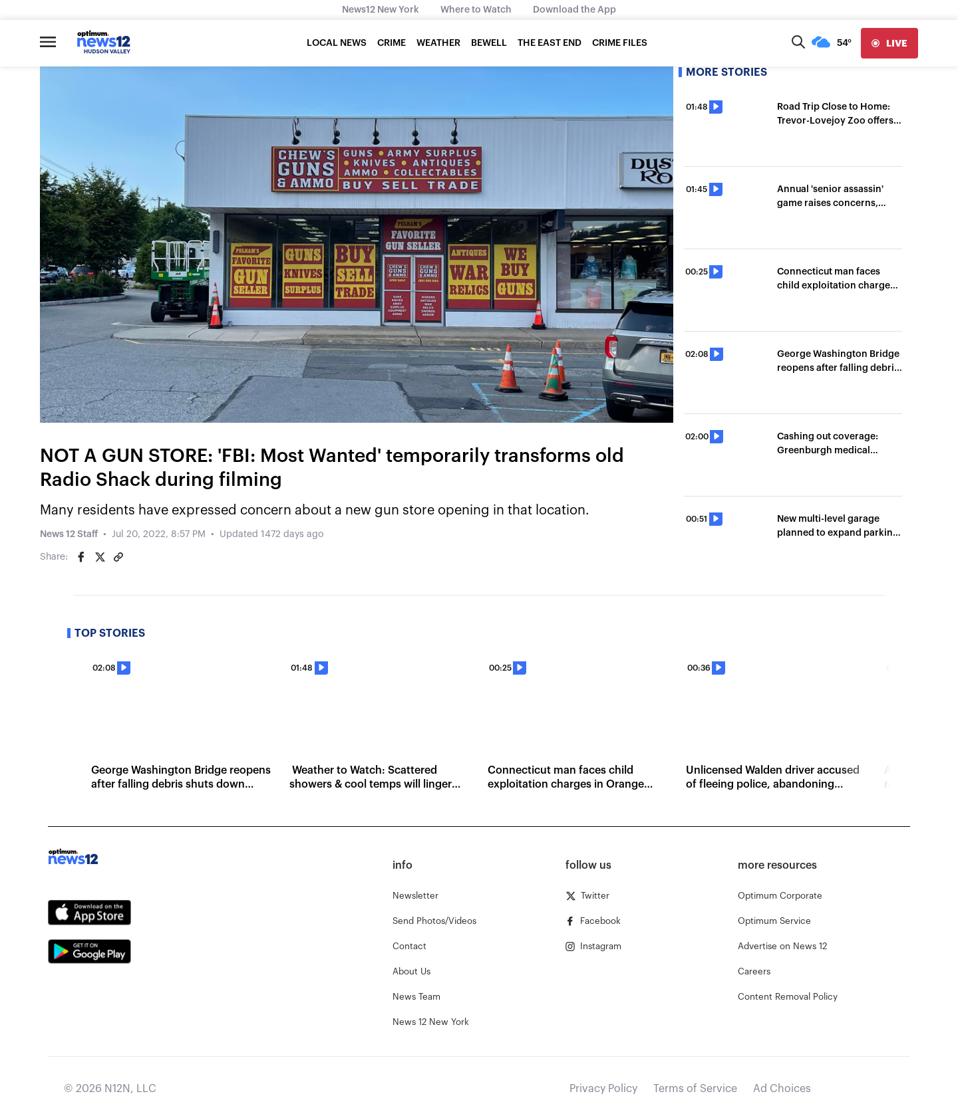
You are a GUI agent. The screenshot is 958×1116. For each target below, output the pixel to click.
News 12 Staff (69, 534)
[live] (889, 43)
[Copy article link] (118, 557)
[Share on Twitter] (99, 557)
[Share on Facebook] (81, 557)
